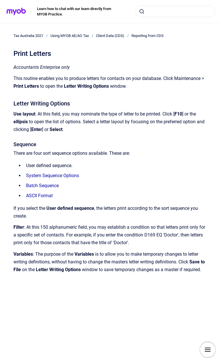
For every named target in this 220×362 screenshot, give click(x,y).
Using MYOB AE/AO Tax (69, 36)
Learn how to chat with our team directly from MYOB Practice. (74, 12)
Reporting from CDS (147, 36)
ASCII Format (39, 195)
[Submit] (141, 11)
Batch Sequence (42, 185)
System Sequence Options (52, 175)
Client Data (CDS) (110, 36)
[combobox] (175, 11)
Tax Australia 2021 (28, 36)
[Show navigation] (207, 349)
